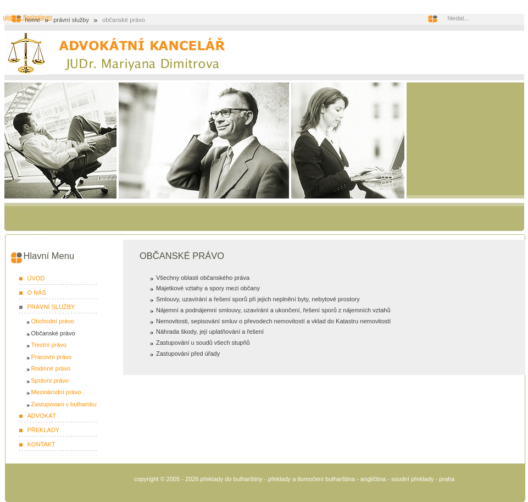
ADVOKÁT (42, 415)
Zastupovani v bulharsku (64, 404)
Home (33, 19)
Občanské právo (53, 333)
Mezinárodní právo (56, 392)
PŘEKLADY (43, 430)
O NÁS (36, 292)
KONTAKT (41, 444)
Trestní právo (48, 344)
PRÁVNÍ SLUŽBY (71, 19)
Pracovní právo (51, 357)
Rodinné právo (51, 368)
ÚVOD (36, 278)
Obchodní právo (52, 321)
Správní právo (50, 380)
